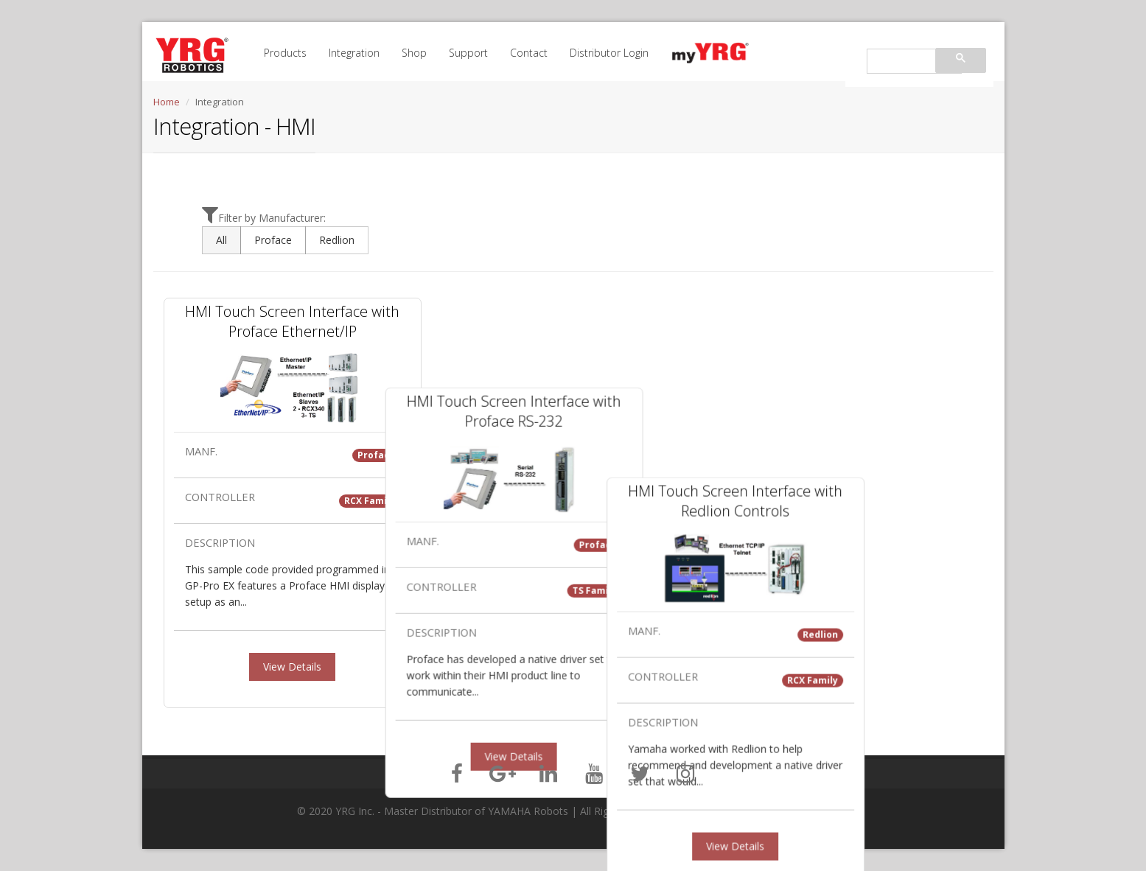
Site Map (832, 811)
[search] (912, 61)
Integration (354, 53)
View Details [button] (292, 667)
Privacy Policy (701, 811)
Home (166, 101)
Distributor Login (609, 53)
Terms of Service (772, 811)
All (221, 240)
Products (285, 53)
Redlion (336, 240)
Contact (529, 53)
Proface (273, 240)
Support (468, 53)
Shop (414, 53)
